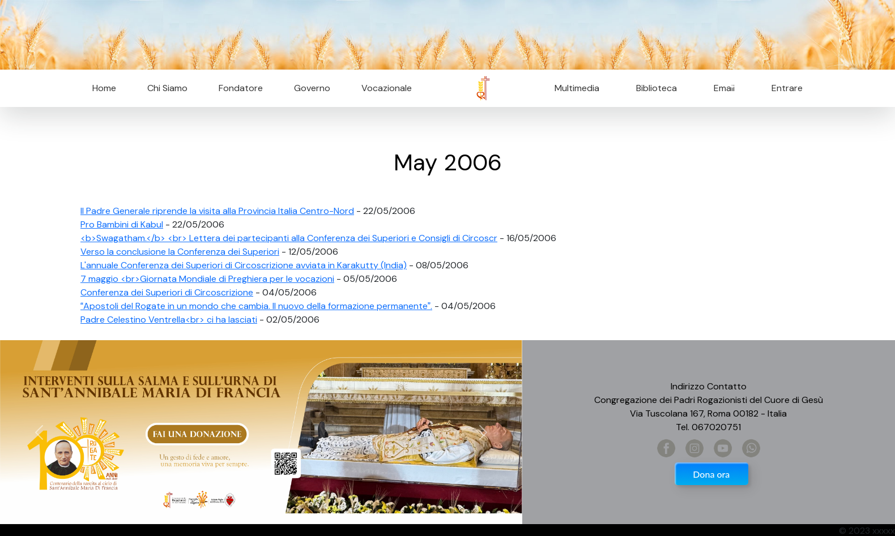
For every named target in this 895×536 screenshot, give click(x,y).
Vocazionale (386, 88)
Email (720, 88)
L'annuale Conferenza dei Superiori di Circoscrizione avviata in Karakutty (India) (243, 265)
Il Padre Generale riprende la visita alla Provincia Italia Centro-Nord (217, 211)
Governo (312, 88)
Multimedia (577, 88)
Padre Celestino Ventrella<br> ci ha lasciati (168, 319)
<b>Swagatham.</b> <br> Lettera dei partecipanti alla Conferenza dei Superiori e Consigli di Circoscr (288, 238)
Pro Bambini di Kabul (121, 224)
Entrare (787, 88)
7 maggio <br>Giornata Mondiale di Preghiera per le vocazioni (207, 279)
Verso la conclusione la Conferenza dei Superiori (179, 252)
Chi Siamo (167, 88)
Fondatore (241, 88)
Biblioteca (656, 88)
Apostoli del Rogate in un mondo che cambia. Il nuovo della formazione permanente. (256, 306)
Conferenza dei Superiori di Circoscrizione (166, 292)
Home (104, 88)
